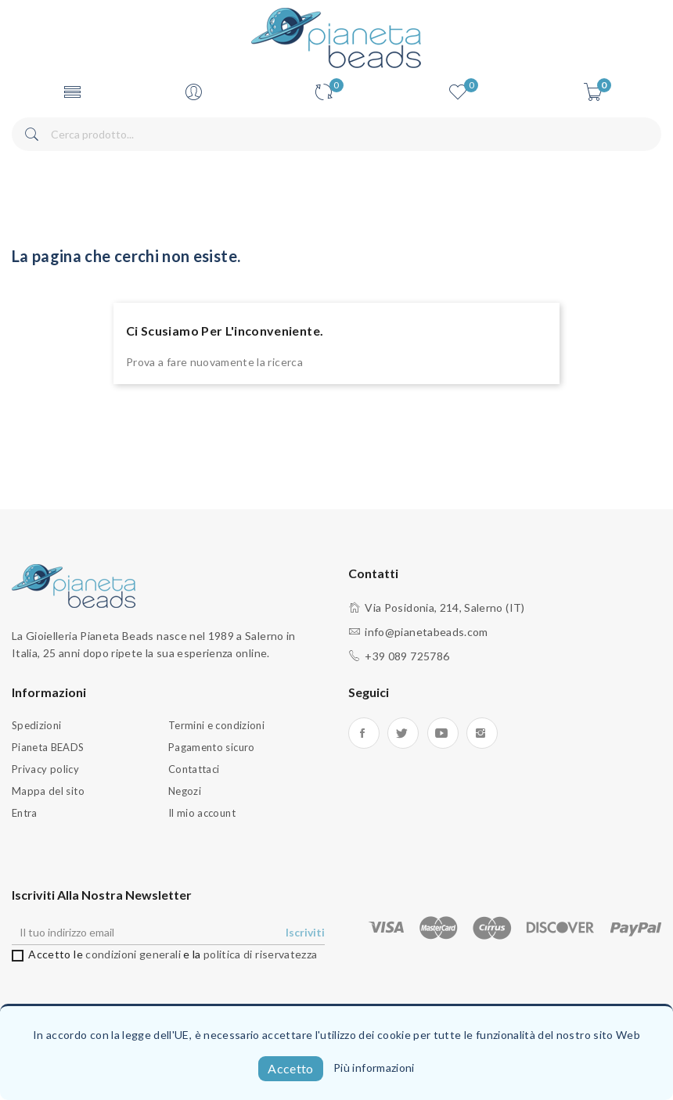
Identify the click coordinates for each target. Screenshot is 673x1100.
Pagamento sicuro (211, 747)
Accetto (290, 1068)
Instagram (482, 733)
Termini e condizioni (216, 725)
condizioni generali (133, 954)
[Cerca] (336, 134)
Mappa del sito (48, 791)
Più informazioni (374, 1067)
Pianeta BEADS (48, 747)
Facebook (364, 733)
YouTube (443, 733)
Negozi (184, 791)
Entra (25, 813)
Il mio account (202, 813)
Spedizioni (37, 725)
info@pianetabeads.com (426, 631)
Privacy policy (45, 769)
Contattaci (194, 769)
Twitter (403, 733)
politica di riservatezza (260, 954)
